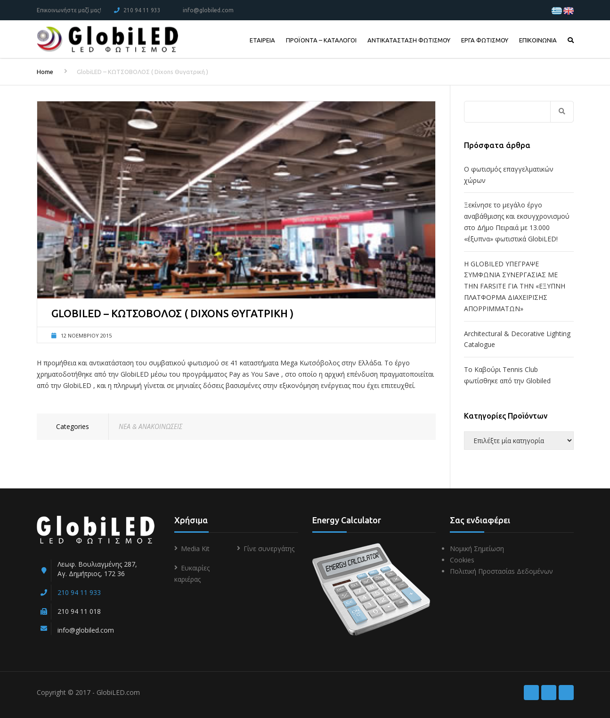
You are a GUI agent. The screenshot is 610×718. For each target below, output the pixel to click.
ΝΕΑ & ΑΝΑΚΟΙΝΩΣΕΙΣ (150, 426)
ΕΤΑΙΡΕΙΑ (262, 40)
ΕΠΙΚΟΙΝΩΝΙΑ (538, 40)
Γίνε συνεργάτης (269, 548)
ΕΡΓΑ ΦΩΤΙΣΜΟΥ (484, 40)
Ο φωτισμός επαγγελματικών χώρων (508, 175)
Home (45, 71)
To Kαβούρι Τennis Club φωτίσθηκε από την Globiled (507, 375)
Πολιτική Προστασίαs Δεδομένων (501, 571)
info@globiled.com (208, 10)
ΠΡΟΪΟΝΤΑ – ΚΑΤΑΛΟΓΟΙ (321, 40)
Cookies (462, 559)
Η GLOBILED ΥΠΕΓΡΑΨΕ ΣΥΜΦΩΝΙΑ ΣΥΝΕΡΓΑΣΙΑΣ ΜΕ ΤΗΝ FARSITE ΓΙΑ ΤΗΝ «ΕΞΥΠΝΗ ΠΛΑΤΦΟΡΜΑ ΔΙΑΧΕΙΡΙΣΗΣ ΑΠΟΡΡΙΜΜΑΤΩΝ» (514, 286)
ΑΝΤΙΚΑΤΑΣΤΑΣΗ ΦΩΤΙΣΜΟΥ (408, 40)
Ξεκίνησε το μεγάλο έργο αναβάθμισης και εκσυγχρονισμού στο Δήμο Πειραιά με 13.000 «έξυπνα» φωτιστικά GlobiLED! (516, 221)
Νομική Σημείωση (477, 548)
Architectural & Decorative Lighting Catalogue (517, 339)
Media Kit (195, 548)
